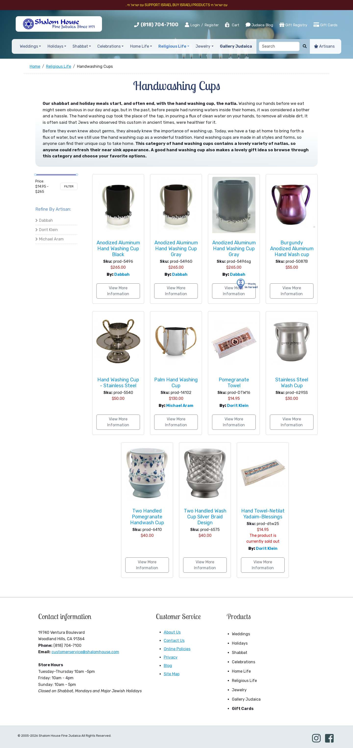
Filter (69, 186)
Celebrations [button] (109, 46)
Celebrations (243, 662)
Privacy (170, 657)
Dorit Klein (48, 229)
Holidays (240, 643)
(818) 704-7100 (159, 25)
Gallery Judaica (246, 699)
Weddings (241, 634)
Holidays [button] (55, 46)
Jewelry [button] (203, 46)
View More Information (118, 291)
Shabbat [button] (80, 46)
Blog (168, 665)
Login (192, 24)
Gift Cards (326, 24)
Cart (232, 25)
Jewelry (239, 690)
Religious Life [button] (172, 46)
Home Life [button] (139, 46)
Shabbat (239, 652)
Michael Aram (51, 239)
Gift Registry (293, 24)
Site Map (171, 674)
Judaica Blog (259, 24)
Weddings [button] (29, 46)
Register (211, 25)
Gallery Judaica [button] (236, 46)
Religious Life (244, 680)
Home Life (241, 671)
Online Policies (177, 649)
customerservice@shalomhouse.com (85, 652)
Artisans (324, 46)
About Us (172, 632)
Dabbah (46, 220)
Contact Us (174, 640)
